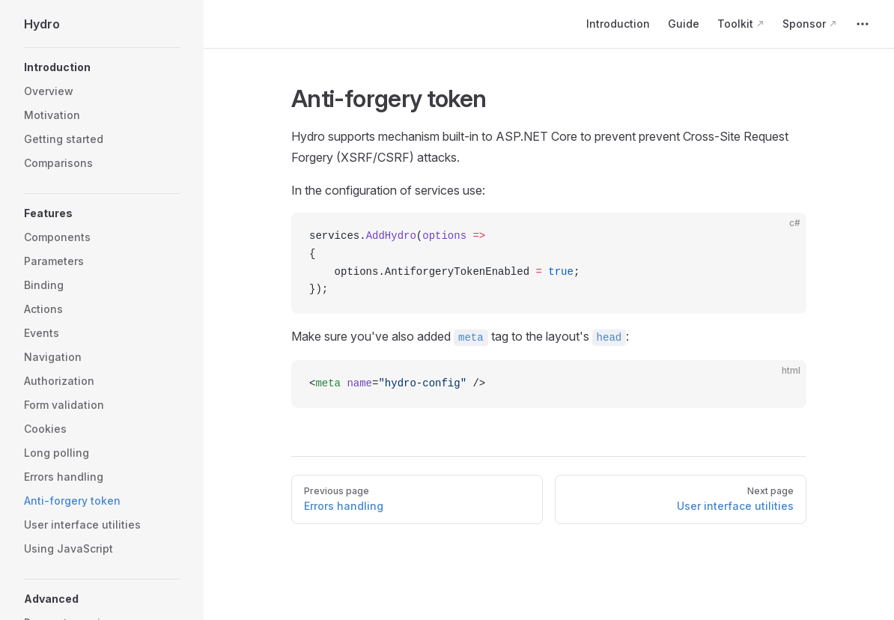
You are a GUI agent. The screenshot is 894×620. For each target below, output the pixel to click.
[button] (102, 67)
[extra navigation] (862, 24)
